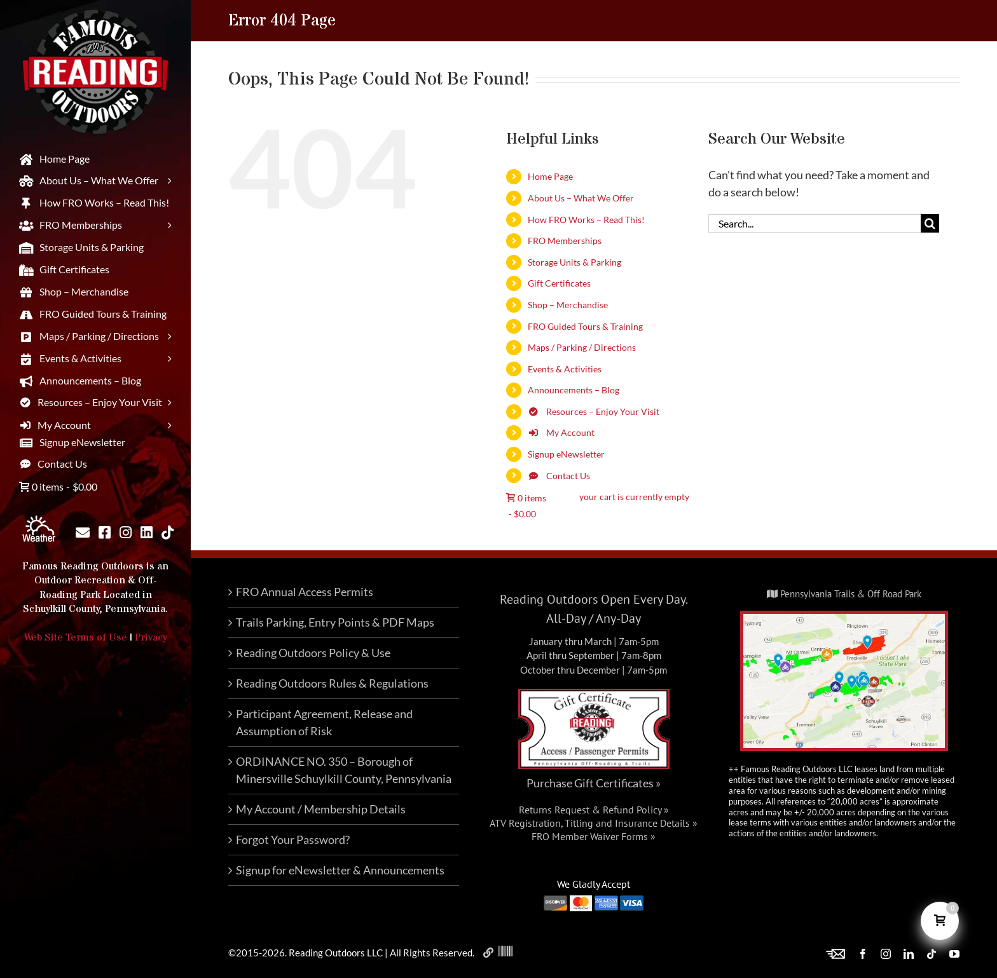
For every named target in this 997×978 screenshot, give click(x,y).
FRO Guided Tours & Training (585, 326)
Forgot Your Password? (293, 839)
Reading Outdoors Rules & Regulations (332, 683)
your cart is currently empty (634, 496)
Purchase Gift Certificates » (593, 783)
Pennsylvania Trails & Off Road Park (844, 593)
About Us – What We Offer (581, 198)
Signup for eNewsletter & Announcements (340, 870)
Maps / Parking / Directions (582, 347)
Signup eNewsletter (566, 454)
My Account (561, 432)
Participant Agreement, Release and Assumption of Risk (324, 722)
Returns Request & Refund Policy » (594, 809)
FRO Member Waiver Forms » (594, 836)
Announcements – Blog (573, 389)
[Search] (930, 223)
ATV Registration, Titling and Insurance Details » (594, 823)
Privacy (151, 637)
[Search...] (814, 223)
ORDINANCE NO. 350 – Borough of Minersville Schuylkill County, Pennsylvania (343, 769)
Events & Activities (565, 368)
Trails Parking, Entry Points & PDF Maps (335, 622)
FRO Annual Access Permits (304, 592)
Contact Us (559, 475)
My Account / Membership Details (321, 809)
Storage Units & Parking (574, 262)
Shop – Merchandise (568, 304)
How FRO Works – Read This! (586, 219)
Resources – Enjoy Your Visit (593, 411)
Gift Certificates (559, 283)
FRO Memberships (565, 240)
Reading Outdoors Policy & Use (313, 653)
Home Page (550, 176)
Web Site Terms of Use (75, 637)
